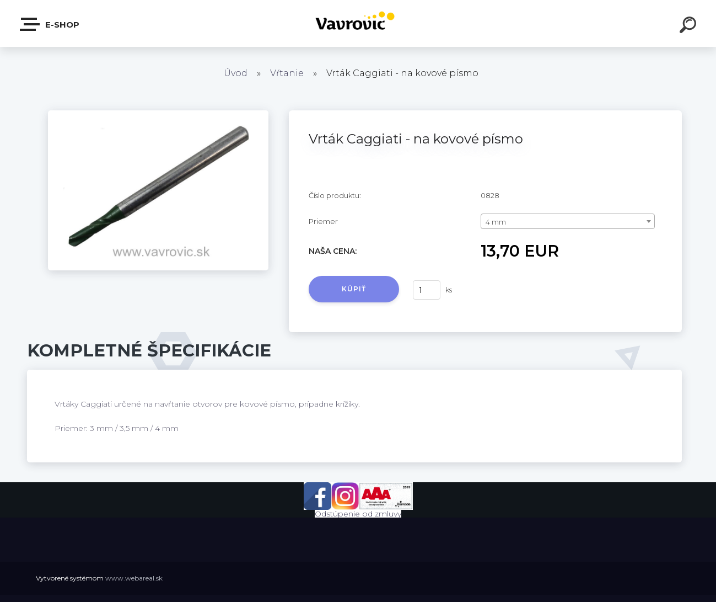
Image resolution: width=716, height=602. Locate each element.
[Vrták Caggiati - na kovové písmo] (158, 114)
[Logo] (358, 23)
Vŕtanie (287, 73)
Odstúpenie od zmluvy (358, 514)
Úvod (235, 73)
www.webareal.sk (134, 578)
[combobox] (568, 221)
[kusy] (426, 290)
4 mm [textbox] (496, 221)
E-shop (50, 24)
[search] (689, 26)
